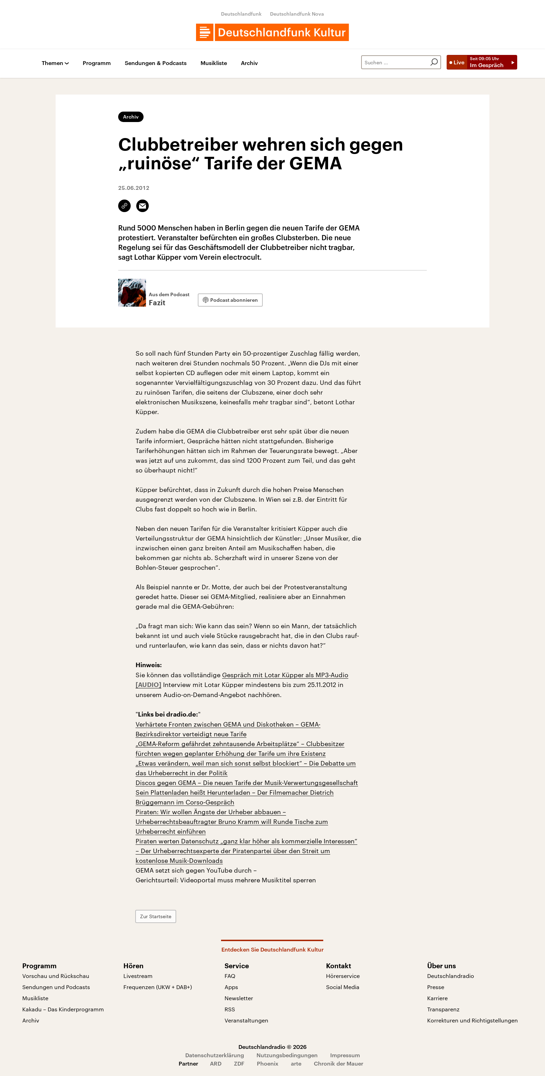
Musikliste (214, 63)
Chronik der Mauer (338, 1063)
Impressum (345, 1055)
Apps (231, 987)
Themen (52, 63)
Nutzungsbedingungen (287, 1055)
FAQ (230, 975)
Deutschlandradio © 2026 (272, 1046)
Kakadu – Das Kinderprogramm (63, 1009)
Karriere (437, 998)
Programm (97, 63)
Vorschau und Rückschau (55, 975)
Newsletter (239, 998)
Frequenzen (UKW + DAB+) (157, 987)
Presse (435, 987)
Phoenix (267, 1063)
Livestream (138, 975)
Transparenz (443, 1009)
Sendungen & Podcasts (156, 63)
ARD (215, 1063)
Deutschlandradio (450, 975)
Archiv (249, 63)
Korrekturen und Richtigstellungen (472, 1020)
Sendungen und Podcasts (56, 987)
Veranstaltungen (246, 1020)
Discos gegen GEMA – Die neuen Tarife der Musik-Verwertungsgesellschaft (247, 782)
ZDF (239, 1063)
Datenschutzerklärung (214, 1055)
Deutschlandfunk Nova (297, 14)
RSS (230, 1009)
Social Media (342, 987)
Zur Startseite (155, 916)
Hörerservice (343, 975)
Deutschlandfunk (241, 14)
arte (296, 1063)
